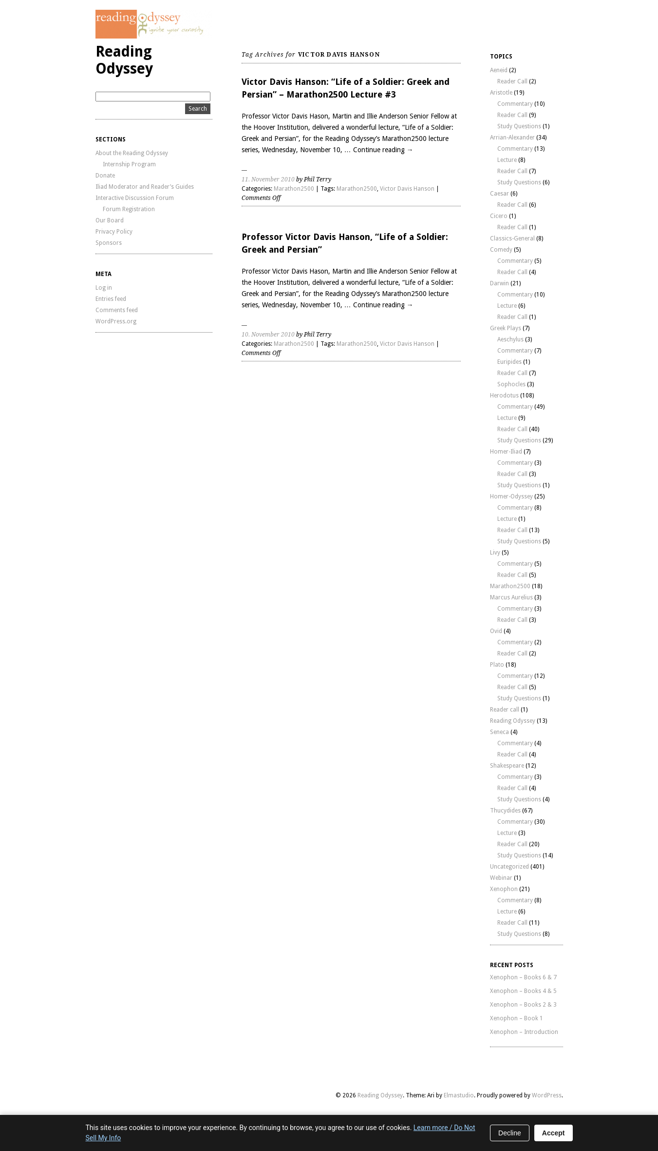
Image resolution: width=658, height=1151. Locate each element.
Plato (497, 664)
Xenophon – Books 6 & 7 (523, 977)
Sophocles (511, 384)
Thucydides (505, 810)
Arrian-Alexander (512, 137)
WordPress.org (115, 321)
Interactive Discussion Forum (134, 198)
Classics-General (512, 238)
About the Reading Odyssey (131, 153)
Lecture (507, 160)
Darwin (499, 283)
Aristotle (501, 92)
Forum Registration (129, 209)
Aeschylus (510, 339)
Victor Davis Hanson (407, 188)
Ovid (496, 631)
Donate (105, 175)
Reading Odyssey (124, 60)
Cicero (499, 216)
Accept (553, 1133)
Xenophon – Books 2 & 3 (523, 1004)
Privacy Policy (113, 231)
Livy (495, 552)
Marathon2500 (294, 188)
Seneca (499, 732)
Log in (103, 287)
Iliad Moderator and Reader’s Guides (144, 186)
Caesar (499, 193)
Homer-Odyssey (511, 496)
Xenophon (504, 889)
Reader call (504, 709)
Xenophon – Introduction (524, 1032)
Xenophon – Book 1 (516, 1018)
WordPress (547, 1095)
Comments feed (116, 310)
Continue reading (383, 150)
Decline (509, 1133)
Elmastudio (459, 1095)
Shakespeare (507, 765)
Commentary (515, 103)
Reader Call (512, 81)
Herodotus (504, 395)
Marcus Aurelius (511, 597)
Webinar (501, 877)
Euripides (509, 361)
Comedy (501, 249)
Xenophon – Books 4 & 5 (523, 991)
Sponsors (108, 242)
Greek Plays (505, 328)
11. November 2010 (268, 179)
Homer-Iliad (506, 451)
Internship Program (129, 164)
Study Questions (519, 126)
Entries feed (110, 299)
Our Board (109, 220)
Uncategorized (509, 866)
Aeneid (499, 70)
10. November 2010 (268, 334)
